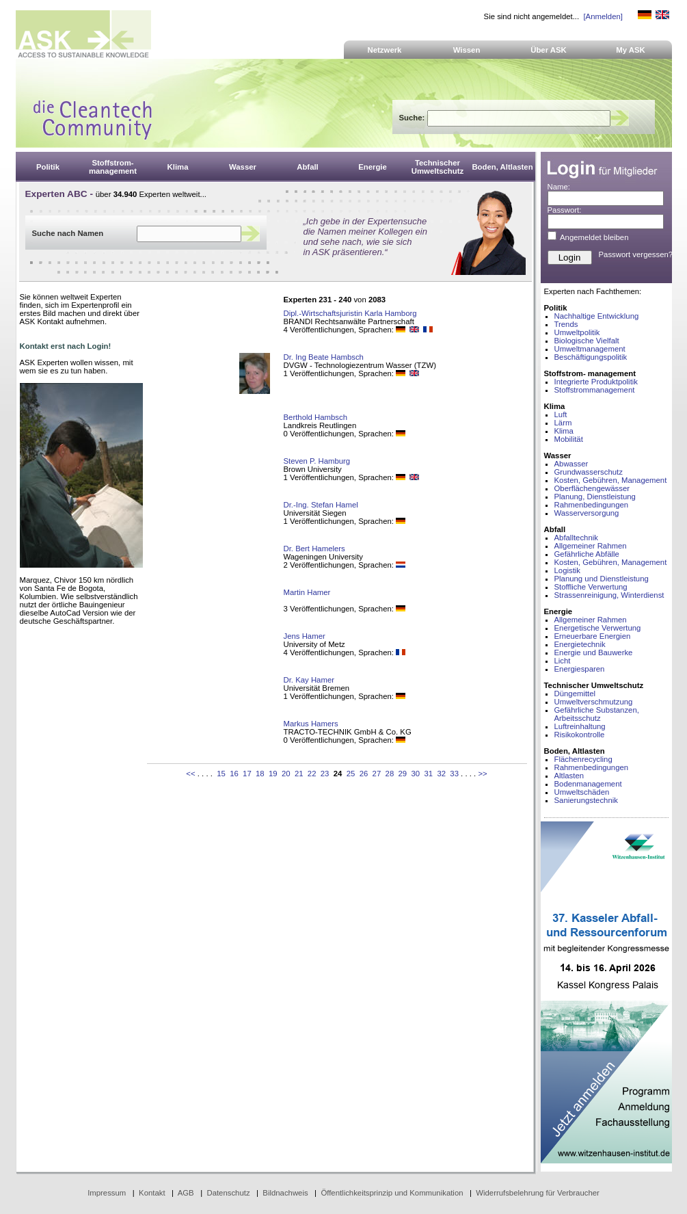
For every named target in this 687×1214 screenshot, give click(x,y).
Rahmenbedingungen (591, 505)
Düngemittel (575, 693)
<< (190, 773)
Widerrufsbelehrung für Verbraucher (538, 1193)
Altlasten (569, 775)
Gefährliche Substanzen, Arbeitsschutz (596, 714)
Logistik (567, 570)
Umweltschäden (582, 792)
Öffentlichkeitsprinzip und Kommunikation (392, 1193)
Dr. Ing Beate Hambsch (324, 357)
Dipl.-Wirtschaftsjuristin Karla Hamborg (350, 313)
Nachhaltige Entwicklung (596, 316)
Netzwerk (385, 50)
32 (441, 773)
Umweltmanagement (589, 349)
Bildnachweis (285, 1193)
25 (351, 773)
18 (260, 773)
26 (364, 773)
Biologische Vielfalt (586, 341)
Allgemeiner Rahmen (590, 546)
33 (454, 773)
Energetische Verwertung (597, 628)
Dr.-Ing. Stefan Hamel (321, 505)
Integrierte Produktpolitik (596, 382)
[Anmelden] (602, 16)
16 (234, 773)
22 (312, 773)
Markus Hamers (311, 724)
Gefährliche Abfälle (586, 554)
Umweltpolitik (577, 332)
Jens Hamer (304, 636)
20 (286, 773)
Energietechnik (580, 644)
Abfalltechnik (576, 537)
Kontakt (152, 1193)
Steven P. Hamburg (317, 461)
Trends (566, 324)
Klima (564, 431)
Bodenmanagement (588, 784)
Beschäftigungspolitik (591, 357)
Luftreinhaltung (580, 726)
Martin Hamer (307, 592)
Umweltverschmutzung (593, 702)
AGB (186, 1193)
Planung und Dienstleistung (601, 579)
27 (377, 773)
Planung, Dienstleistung (595, 496)
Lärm (563, 423)
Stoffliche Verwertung (591, 587)
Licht (562, 661)
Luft (560, 414)
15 (221, 773)
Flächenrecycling (583, 759)
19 (273, 773)
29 (403, 773)
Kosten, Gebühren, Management (610, 480)
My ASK (630, 50)
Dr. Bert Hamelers (314, 548)
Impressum (106, 1193)
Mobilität (568, 439)
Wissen (467, 50)
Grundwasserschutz (588, 472)
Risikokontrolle (579, 734)
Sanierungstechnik (586, 800)
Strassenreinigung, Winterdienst (609, 595)
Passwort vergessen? (636, 254)
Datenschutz (228, 1193)
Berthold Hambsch (315, 417)
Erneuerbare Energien (592, 636)
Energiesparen (579, 669)
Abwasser (571, 464)
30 (415, 773)
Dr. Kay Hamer (309, 680)
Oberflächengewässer (592, 488)
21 (299, 773)
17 (247, 773)
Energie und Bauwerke (593, 652)
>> (482, 773)
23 (325, 773)
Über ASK (548, 50)
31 (428, 773)
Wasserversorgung (586, 513)
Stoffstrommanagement (594, 390)
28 (390, 773)
